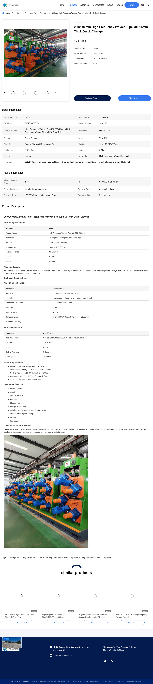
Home (61, 5)
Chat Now (133, 98)
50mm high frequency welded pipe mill (60, 558)
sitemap (26, 681)
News (110, 5)
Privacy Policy (16, 681)
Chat (131, 5)
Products (72, 5)
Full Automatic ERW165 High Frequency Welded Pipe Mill (131, 616)
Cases (119, 5)
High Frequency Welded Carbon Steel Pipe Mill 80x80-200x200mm (56, 616)
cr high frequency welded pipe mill (95, 558)
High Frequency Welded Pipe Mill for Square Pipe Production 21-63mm (93, 616)
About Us (84, 5)
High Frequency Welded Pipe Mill (33, 13)
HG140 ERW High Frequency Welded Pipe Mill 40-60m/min (19, 616)
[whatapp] (106, 660)
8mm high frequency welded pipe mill (24, 558)
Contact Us (98, 5)
